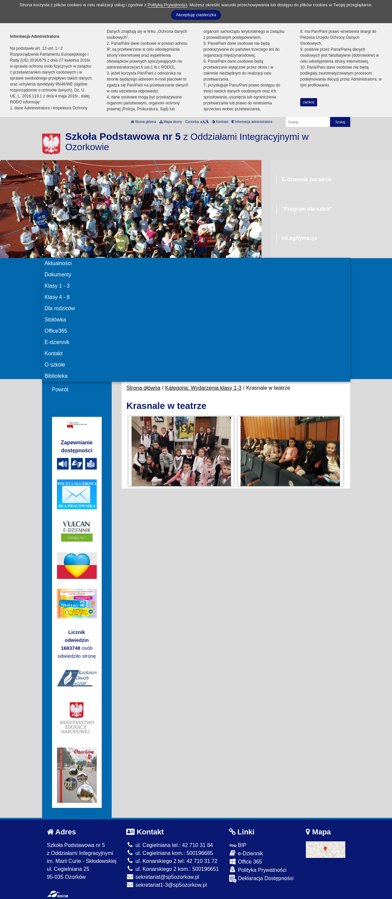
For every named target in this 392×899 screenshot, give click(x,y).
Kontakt (54, 353)
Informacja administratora (252, 122)
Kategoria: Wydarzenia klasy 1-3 (203, 388)
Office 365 (245, 861)
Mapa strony (170, 122)
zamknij (308, 102)
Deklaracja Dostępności (261, 878)
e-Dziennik (246, 853)
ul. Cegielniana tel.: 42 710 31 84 (169, 845)
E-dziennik (57, 342)
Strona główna (143, 122)
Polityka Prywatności (258, 870)
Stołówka (55, 319)
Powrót (60, 389)
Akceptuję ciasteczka (196, 14)
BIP (238, 845)
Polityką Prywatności (167, 4)
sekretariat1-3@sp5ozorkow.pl (166, 885)
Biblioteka (56, 376)
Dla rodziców (60, 308)
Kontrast (220, 122)
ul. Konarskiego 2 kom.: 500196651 (172, 869)
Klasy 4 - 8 (57, 297)
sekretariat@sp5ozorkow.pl (162, 877)
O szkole (55, 364)
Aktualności (58, 263)
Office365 (56, 331)
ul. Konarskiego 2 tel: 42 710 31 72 (171, 861)
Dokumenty (58, 274)
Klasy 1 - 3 (57, 286)
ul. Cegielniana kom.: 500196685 (169, 853)
